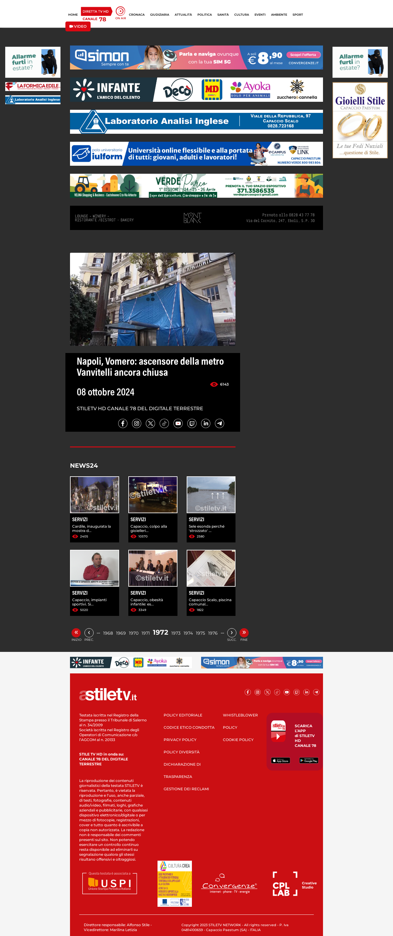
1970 (133, 633)
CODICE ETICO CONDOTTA (189, 727)
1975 (200, 633)
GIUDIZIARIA (159, 14)
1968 (108, 633)
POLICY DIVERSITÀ (182, 752)
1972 (160, 632)
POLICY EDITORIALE (183, 715)
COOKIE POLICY (238, 739)
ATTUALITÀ (183, 14)
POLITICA (204, 14)
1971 (146, 633)
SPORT (298, 14)
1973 (176, 633)
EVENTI (260, 14)
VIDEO (78, 26)
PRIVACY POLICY (180, 739)
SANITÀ (223, 14)
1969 (121, 633)
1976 (213, 633)
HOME (73, 14)
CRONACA (137, 14)
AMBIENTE (279, 14)
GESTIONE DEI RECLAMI (186, 789)
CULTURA (241, 14)
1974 (188, 633)
